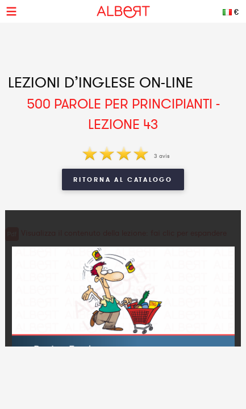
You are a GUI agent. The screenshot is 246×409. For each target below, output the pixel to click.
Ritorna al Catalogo (122, 179)
